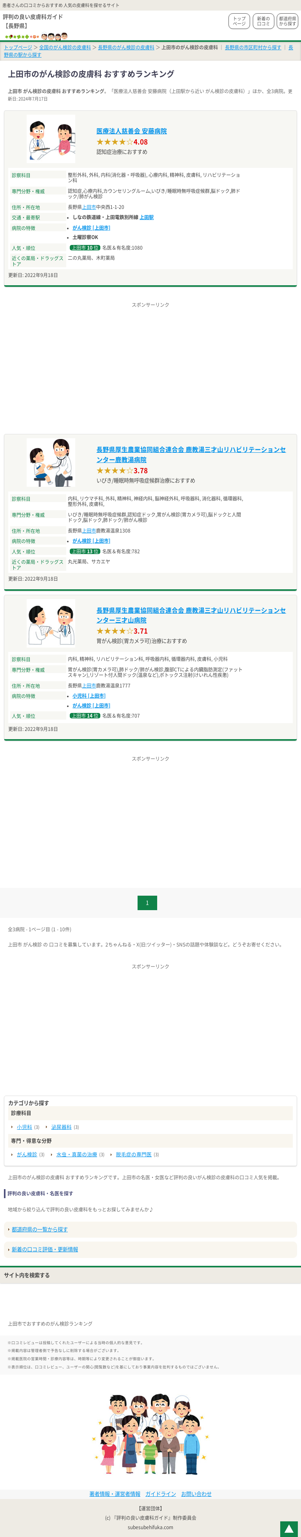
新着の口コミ (263, 21)
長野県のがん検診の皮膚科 (126, 47)
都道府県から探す (287, 21)
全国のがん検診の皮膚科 (65, 47)
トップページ (239, 21)
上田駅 (147, 217)
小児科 (24, 1127)
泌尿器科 (61, 1127)
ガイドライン (160, 1494)
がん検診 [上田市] (92, 227)
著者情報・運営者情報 (114, 1494)
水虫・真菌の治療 (76, 1154)
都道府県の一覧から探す (40, 1229)
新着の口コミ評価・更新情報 (45, 1249)
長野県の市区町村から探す (253, 47)
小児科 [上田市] (89, 695)
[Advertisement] (150, 363)
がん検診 (27, 1154)
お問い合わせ (196, 1494)
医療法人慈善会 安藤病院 (131, 131)
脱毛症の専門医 (134, 1154)
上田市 (89, 207)
